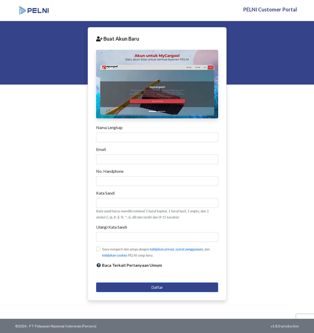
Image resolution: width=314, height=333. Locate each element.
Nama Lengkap (109, 127)
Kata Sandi (105, 193)
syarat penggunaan (189, 249)
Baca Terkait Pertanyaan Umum (129, 265)
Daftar (157, 287)
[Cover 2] (162, 111)
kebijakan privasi (162, 249)
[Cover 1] (152, 111)
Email (101, 149)
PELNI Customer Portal (270, 9)
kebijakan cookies (114, 255)
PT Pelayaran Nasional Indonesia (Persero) (62, 326)
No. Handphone (110, 171)
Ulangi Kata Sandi (111, 227)
